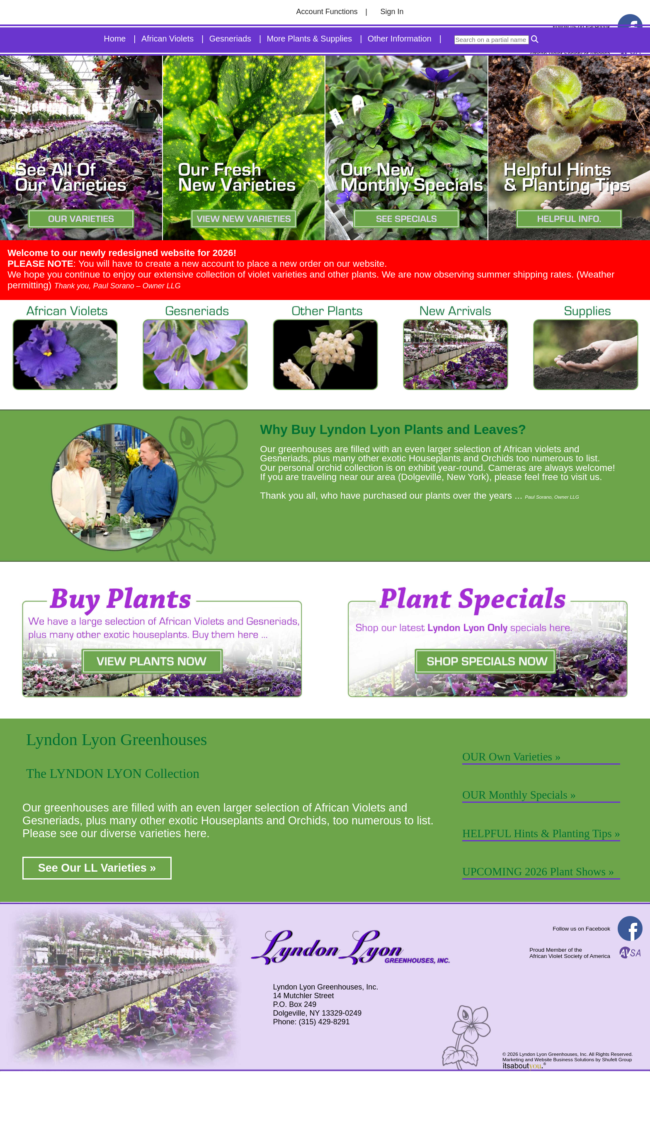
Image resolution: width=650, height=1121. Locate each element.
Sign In (391, 11)
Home (115, 86)
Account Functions (327, 11)
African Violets (167, 86)
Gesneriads (230, 86)
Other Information (400, 86)
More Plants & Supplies (309, 86)
